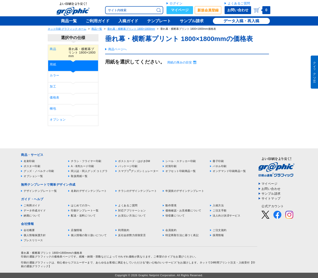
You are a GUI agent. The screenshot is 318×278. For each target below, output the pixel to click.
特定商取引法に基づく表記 (182, 235)
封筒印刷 (170, 166)
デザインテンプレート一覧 (40, 190)
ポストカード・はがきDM (134, 161)
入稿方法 (218, 205)
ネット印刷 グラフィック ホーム (67, 28)
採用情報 (218, 235)
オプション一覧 (33, 176)
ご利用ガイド (32, 205)
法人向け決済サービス (226, 215)
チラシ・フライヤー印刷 (86, 161)
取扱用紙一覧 (79, 176)
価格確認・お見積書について (183, 210)
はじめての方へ (80, 205)
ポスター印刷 (32, 166)
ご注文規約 (220, 230)
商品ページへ (117, 49)
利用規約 (123, 230)
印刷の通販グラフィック (36, 262)
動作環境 (170, 205)
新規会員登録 (208, 10)
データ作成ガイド (35, 210)
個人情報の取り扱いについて (89, 235)
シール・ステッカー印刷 (180, 161)
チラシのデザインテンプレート (137, 190)
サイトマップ (271, 198)
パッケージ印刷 (128, 166)
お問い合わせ (237, 10)
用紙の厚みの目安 (179, 62)
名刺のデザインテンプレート (89, 190)
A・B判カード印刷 (82, 166)
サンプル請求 (271, 193)
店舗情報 (76, 230)
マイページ (180, 10)
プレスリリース (33, 240)
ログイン (176, 3)
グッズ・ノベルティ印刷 (39, 171)
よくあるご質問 (239, 3)
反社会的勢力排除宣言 (132, 235)
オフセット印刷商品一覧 (180, 171)
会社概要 (29, 230)
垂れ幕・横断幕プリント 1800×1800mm (131, 28)
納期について (32, 215)
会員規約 (170, 230)
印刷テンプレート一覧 (84, 210)
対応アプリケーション (132, 210)
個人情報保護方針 (35, 235)
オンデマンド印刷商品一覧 (229, 171)
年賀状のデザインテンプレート (184, 190)
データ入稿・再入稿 (241, 21)
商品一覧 (96, 28)
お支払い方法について (132, 215)
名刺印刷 (29, 161)
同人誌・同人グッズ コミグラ (89, 171)
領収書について (175, 215)
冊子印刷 (218, 161)
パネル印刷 (220, 166)
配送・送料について (83, 215)
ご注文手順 (220, 210)
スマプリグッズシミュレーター (138, 171)
